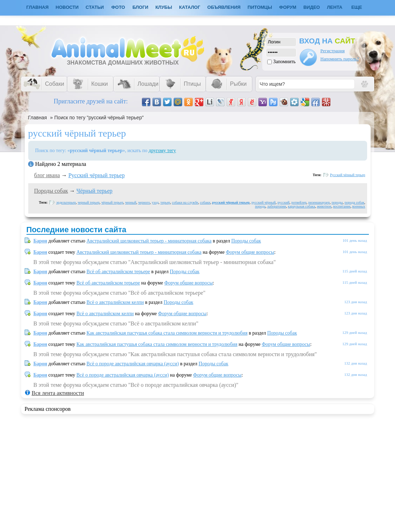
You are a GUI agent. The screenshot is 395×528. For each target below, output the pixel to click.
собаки (205, 202)
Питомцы (259, 7)
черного (144, 202)
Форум (288, 7)
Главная (37, 117)
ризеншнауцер (319, 202)
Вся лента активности (58, 393)
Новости (67, 7)
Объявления (223, 7)
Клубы (163, 7)
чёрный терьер (112, 202)
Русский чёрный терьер (96, 175)
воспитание (342, 206)
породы (337, 202)
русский (283, 202)
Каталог (189, 7)
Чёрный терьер (95, 191)
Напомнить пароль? (340, 58)
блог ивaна (47, 175)
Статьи (95, 7)
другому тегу (162, 150)
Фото (118, 7)
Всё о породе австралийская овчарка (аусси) (132, 363)
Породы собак (51, 191)
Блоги (140, 7)
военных (358, 206)
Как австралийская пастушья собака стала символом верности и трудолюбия (166, 333)
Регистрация (333, 50)
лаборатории (276, 206)
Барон (40, 241)
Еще (356, 7)
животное (324, 206)
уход (155, 202)
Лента (334, 7)
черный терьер (89, 202)
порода (260, 206)
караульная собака (301, 206)
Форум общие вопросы (250, 252)
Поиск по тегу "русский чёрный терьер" (99, 117)
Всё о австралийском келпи (115, 302)
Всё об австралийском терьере (118, 271)
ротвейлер (298, 202)
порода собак (354, 202)
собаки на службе (185, 202)
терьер (165, 202)
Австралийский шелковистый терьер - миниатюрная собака (148, 241)
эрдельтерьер (66, 202)
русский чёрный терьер (231, 202)
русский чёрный (263, 202)
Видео (311, 7)
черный (130, 202)
